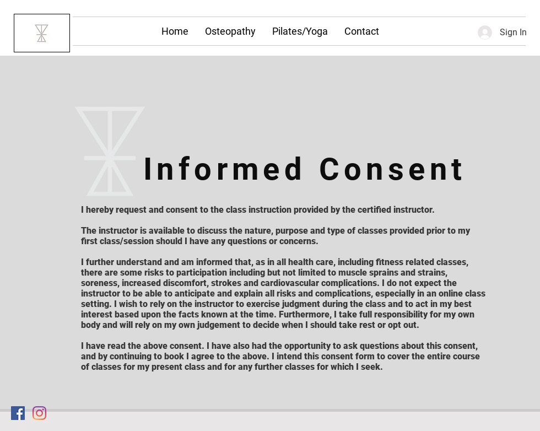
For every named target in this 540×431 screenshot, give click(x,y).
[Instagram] (39, 413)
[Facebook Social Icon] (18, 413)
